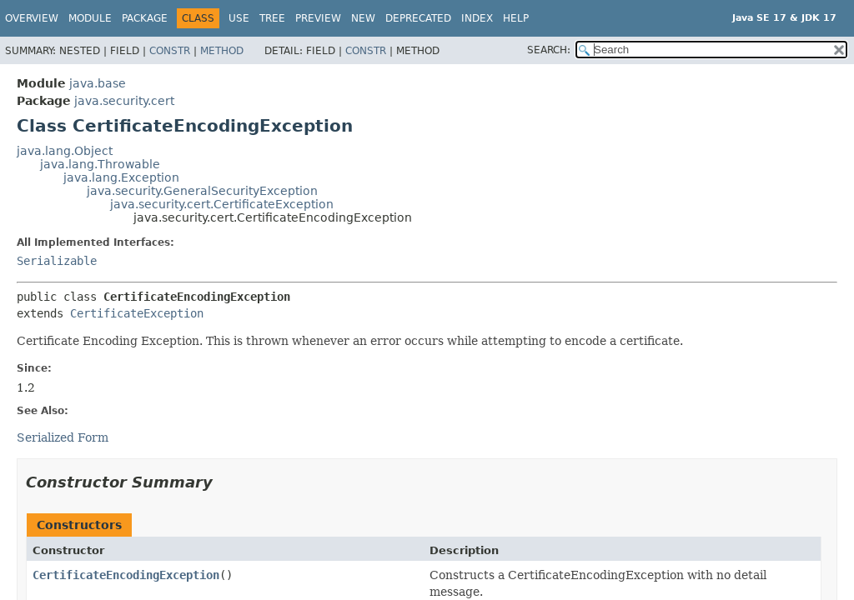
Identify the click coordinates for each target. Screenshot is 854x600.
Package (145, 18)
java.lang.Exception (121, 177)
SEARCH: (548, 50)
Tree (272, 18)
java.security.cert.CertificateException (222, 204)
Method (222, 51)
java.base (97, 83)
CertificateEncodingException (126, 575)
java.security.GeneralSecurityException (202, 191)
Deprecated (418, 18)
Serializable (57, 261)
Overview (31, 18)
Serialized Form (62, 437)
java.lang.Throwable (100, 164)
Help (516, 18)
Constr (169, 51)
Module (90, 18)
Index (477, 18)
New (363, 18)
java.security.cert (124, 101)
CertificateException (136, 313)
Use (239, 18)
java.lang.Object (65, 151)
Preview (318, 18)
